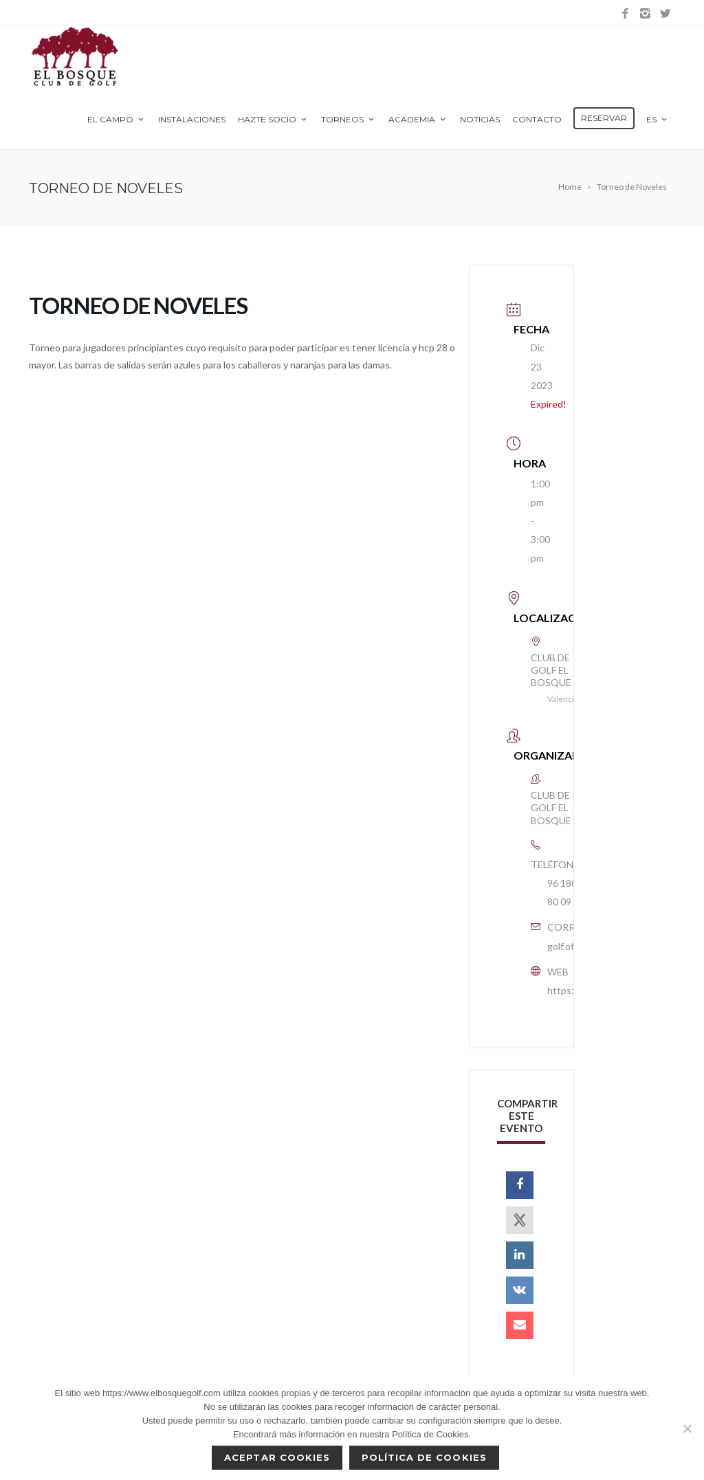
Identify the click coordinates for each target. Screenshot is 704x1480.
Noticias (480, 119)
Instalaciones (192, 119)
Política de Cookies (424, 1457)
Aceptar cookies (277, 1457)
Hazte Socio (273, 119)
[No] (687, 1428)
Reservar (604, 118)
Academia (418, 119)
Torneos (348, 119)
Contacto (537, 119)
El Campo (116, 119)
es (657, 119)
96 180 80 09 (562, 892)
